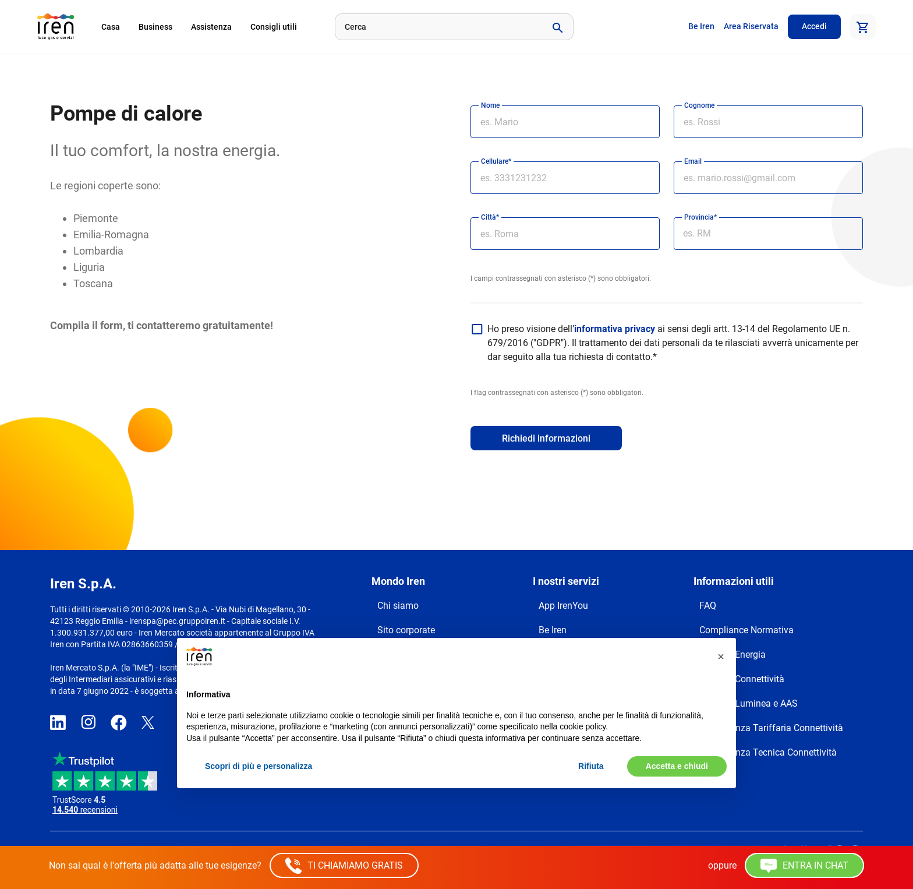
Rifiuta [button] (591, 766)
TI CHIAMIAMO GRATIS (344, 866)
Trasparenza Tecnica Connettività (768, 752)
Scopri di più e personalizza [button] (258, 766)
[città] (565, 233)
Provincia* (700, 217)
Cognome (699, 105)
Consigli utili (273, 26)
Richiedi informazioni (546, 438)
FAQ (707, 605)
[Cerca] (438, 27)
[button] (721, 656)
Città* (490, 217)
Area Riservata (751, 26)
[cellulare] (565, 177)
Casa (110, 26)
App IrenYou (563, 605)
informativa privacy (614, 328)
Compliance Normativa (746, 630)
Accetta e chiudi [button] (677, 766)
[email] (768, 177)
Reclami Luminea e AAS (748, 703)
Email (693, 161)
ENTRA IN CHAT (804, 866)
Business (155, 26)
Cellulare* (496, 161)
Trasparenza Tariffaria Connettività (771, 727)
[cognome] (768, 121)
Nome (490, 105)
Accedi (814, 26)
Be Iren (701, 26)
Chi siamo (398, 605)
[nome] (565, 121)
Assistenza (211, 26)
